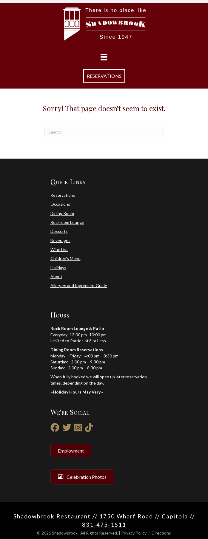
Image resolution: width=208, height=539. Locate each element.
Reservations (62, 195)
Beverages (60, 240)
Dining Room (62, 213)
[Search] (104, 132)
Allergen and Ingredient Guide (78, 285)
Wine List (59, 249)
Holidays (58, 267)
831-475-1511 (104, 524)
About (56, 276)
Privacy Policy (134, 532)
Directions (161, 532)
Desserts (59, 231)
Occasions (60, 204)
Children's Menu (65, 258)
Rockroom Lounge (67, 222)
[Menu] (103, 57)
